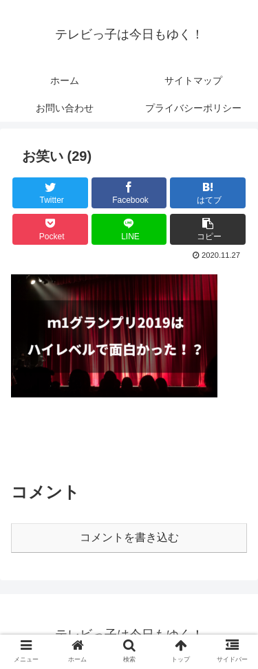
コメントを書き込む (129, 537)
